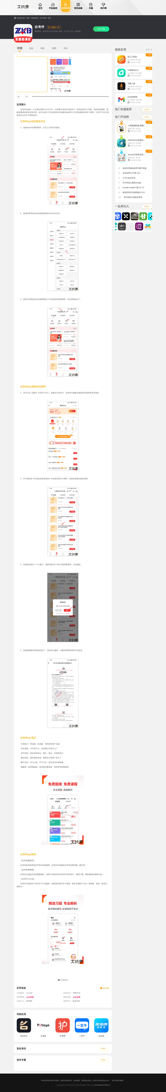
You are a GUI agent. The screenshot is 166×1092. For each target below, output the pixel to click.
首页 (28, 18)
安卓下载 (101, 29)
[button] (19, 96)
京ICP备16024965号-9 (102, 1085)
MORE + (103, 1048)
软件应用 (34, 18)
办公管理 (43, 18)
